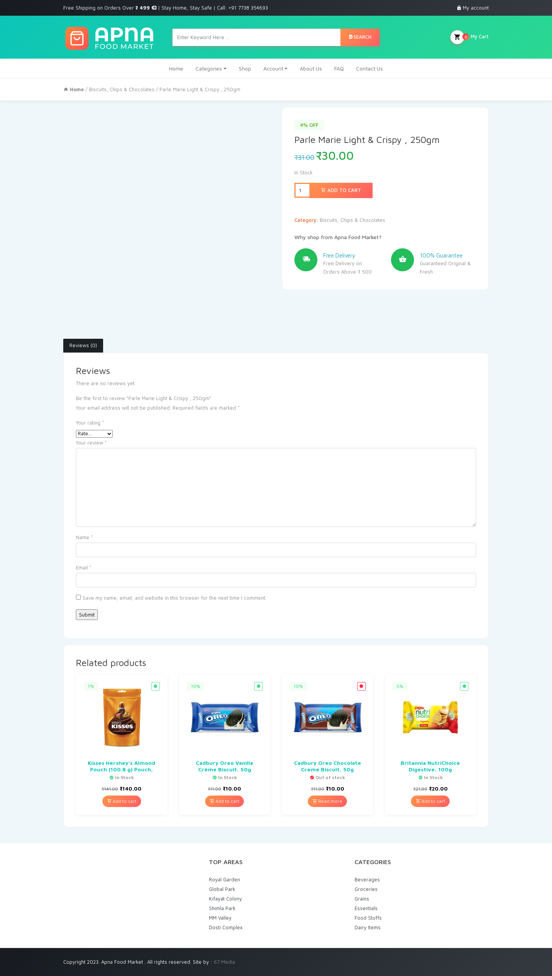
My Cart (469, 37)
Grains (362, 899)
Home (176, 68)
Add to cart (341, 190)
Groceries (366, 889)
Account (273, 68)
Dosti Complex (226, 927)
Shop (245, 68)
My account (476, 8)
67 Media (224, 962)
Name (84, 537)
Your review (91, 443)
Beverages (367, 879)
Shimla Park (222, 908)
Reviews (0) (83, 345)
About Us (311, 68)
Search (359, 37)
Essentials (366, 908)
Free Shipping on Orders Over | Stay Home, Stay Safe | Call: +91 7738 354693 (165, 8)
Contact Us (369, 68)
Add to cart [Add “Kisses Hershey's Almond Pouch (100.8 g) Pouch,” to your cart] (121, 801)
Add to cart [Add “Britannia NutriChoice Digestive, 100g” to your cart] (430, 801)
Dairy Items (368, 927)
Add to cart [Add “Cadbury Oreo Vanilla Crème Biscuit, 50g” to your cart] (224, 801)
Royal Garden (224, 879)
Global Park (222, 889)
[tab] (83, 346)
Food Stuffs (368, 918)
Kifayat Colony (225, 899)
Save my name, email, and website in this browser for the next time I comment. (174, 598)
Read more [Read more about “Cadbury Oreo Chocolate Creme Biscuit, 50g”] (327, 801)
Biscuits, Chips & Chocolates (121, 89)
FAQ (339, 68)
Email (83, 567)
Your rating (90, 423)
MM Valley (220, 918)
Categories (209, 68)
